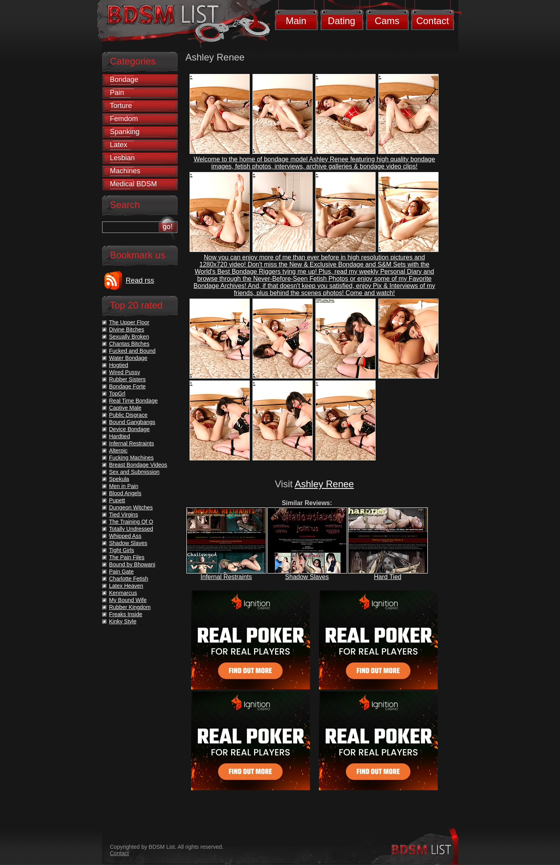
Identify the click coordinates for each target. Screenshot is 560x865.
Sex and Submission (134, 472)
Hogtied (118, 365)
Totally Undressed (131, 529)
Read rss (140, 280)
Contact (432, 20)
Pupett (117, 500)
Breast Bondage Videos (138, 465)
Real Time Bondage (133, 400)
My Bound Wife (128, 600)
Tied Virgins (123, 514)
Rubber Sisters (127, 379)
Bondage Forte (127, 386)
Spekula (119, 479)
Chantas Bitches (129, 344)
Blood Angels (125, 493)
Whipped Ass (125, 536)
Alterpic (118, 450)
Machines (125, 171)
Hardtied (119, 436)
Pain (117, 93)
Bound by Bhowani (132, 564)
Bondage (124, 79)
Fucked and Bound (132, 351)
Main (296, 20)
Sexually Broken (129, 336)
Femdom (124, 119)
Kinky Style (123, 621)
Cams (387, 20)
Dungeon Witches (131, 507)
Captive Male (125, 408)
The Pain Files (126, 557)
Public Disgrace (128, 415)
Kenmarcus (123, 593)
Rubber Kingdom (130, 607)
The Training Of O (131, 522)
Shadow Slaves (306, 577)
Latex (118, 145)
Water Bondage (128, 358)
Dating (341, 20)
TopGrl (117, 393)
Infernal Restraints (226, 577)
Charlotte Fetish (128, 578)
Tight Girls (121, 550)
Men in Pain (124, 486)
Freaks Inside (125, 614)
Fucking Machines (131, 457)
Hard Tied (387, 577)
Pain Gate (121, 571)
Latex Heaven (126, 586)
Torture (121, 106)
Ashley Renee (324, 484)
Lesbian (122, 158)
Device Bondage (129, 429)
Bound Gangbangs (132, 422)
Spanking (125, 132)
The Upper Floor (129, 322)
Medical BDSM (133, 184)
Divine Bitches (126, 329)
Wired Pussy (124, 372)
